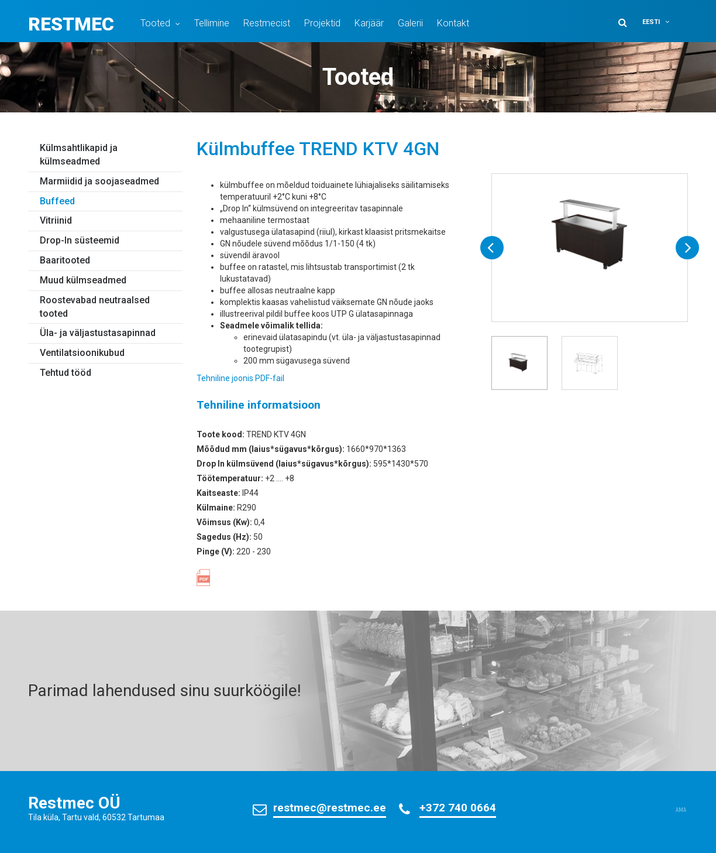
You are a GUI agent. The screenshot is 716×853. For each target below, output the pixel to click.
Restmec (71, 24)
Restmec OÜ (74, 803)
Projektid (322, 23)
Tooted (155, 23)
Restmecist (266, 23)
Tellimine (211, 23)
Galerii (410, 23)
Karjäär (369, 23)
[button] (663, 21)
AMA (681, 810)
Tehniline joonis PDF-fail (240, 378)
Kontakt (453, 23)
